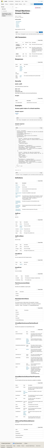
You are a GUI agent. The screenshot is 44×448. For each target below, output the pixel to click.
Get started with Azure (38, 4)
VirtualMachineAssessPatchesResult (21, 68)
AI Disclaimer (3, 445)
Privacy (22, 445)
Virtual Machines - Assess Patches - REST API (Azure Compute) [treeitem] (6, 14)
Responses (18, 22)
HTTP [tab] (17, 114)
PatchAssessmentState (25, 392)
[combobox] (7, 9)
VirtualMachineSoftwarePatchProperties (18, 206)
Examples (17, 25)
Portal (32, 4)
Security (17, 24)
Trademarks (3, 447)
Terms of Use (38, 445)
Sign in (42, 1)
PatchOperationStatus (27, 368)
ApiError (21, 264)
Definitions (17, 26)
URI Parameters (18, 21)
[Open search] (39, 1)
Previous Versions (9, 445)
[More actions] (42, 8)
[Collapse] (13, 7)
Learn (16, 7)
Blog (14, 445)
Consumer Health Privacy (30, 445)
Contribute (18, 445)
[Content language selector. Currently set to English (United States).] (6, 443)
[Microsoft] (2, 1)
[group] (29, 34)
